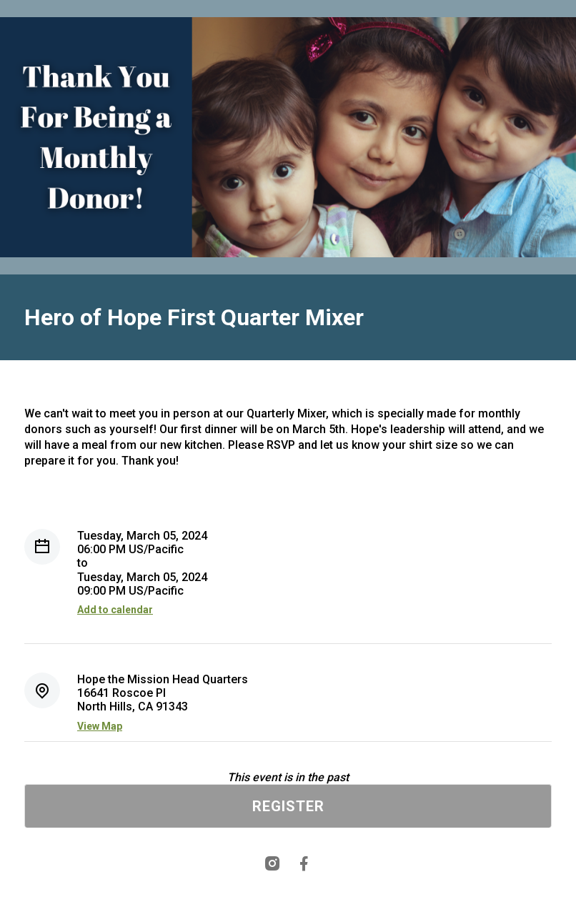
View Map (99, 726)
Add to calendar (115, 610)
